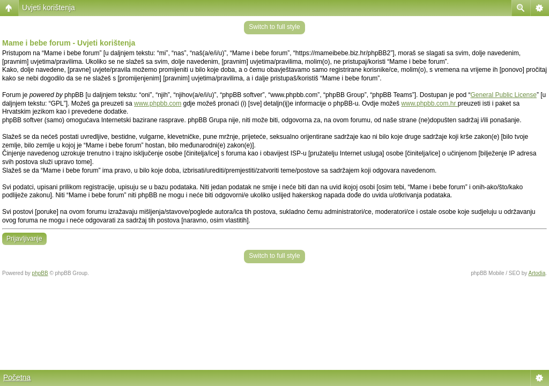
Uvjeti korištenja (48, 7)
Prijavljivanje (24, 238)
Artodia (537, 273)
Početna (17, 377)
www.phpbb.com (157, 103)
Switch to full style (274, 27)
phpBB (40, 273)
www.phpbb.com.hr (429, 103)
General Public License (504, 95)
